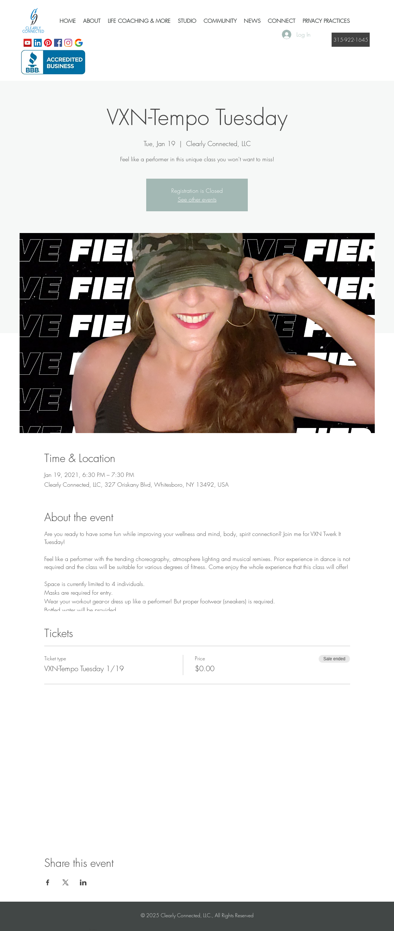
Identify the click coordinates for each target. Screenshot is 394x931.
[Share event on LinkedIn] (83, 882)
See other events (197, 199)
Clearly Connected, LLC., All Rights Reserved (207, 915)
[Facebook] (58, 43)
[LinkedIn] (38, 43)
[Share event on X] (65, 882)
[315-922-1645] (351, 40)
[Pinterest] (48, 43)
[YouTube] (28, 43)
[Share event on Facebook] (47, 882)
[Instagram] (68, 43)
